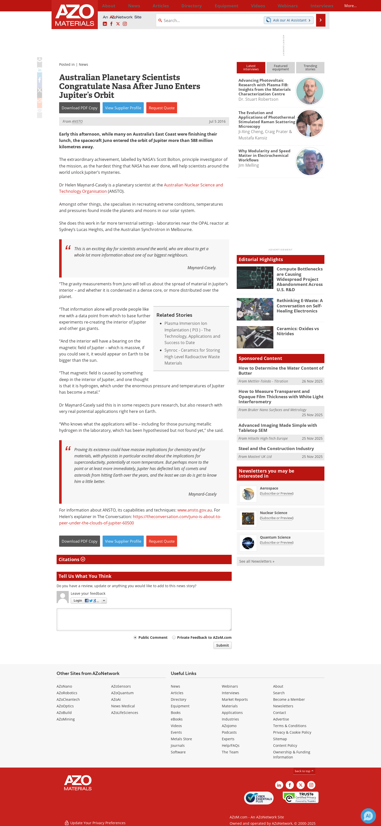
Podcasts (229, 732)
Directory (177, 5)
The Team (230, 752)
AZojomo (229, 725)
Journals (178, 745)
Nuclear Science (273, 504)
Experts (228, 738)
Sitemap (280, 738)
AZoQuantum (122, 692)
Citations (72, 559)
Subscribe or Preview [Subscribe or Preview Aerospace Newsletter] (276, 485)
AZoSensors (121, 686)
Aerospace (269, 480)
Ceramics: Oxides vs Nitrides (296, 327)
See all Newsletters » (256, 553)
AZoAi (116, 699)
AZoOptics (65, 706)
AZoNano (64, 686)
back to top (304, 771)
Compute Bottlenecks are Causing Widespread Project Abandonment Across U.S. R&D (300, 275)
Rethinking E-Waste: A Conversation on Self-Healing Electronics (297, 301)
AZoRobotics (67, 692)
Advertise (281, 719)
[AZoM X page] (118, 24)
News (83, 64)
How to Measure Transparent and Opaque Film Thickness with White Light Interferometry (279, 391)
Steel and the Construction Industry (273, 440)
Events (176, 732)
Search (279, 692)
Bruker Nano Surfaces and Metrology (277, 403)
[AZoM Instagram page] (125, 24)
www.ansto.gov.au (194, 510)
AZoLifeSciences (124, 712)
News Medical (123, 706)
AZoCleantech (68, 699)
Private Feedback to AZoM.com (204, 637)
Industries (230, 719)
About (278, 686)
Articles (177, 692)
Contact (279, 712)
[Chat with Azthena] (368, 815)
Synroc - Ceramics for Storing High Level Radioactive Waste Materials (192, 356)
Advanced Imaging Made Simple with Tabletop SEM (274, 420)
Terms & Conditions (289, 725)
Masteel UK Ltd (260, 448)
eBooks (177, 719)
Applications (232, 712)
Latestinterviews (251, 67)
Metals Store (181, 738)
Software (178, 752)
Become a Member (289, 699)
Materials (230, 706)
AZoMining (66, 719)
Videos (176, 725)
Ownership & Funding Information (291, 754)
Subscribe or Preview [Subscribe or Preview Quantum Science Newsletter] (276, 534)
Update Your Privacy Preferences (95, 819)
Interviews (230, 692)
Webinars (230, 686)
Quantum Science (275, 529)
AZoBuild (64, 712)
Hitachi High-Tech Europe (268, 430)
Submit (222, 645)
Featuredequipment (280, 67)
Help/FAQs (231, 745)
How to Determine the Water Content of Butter (277, 366)
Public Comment (153, 637)
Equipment (180, 706)
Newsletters (283, 706)
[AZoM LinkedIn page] (105, 24)
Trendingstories (310, 67)
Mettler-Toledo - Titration (268, 376)
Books (176, 712)
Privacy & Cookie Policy (292, 732)
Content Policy (285, 745)
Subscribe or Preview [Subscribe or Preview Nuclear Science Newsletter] (276, 510)
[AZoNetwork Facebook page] (111, 24)
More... (318, 5)
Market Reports (235, 699)
